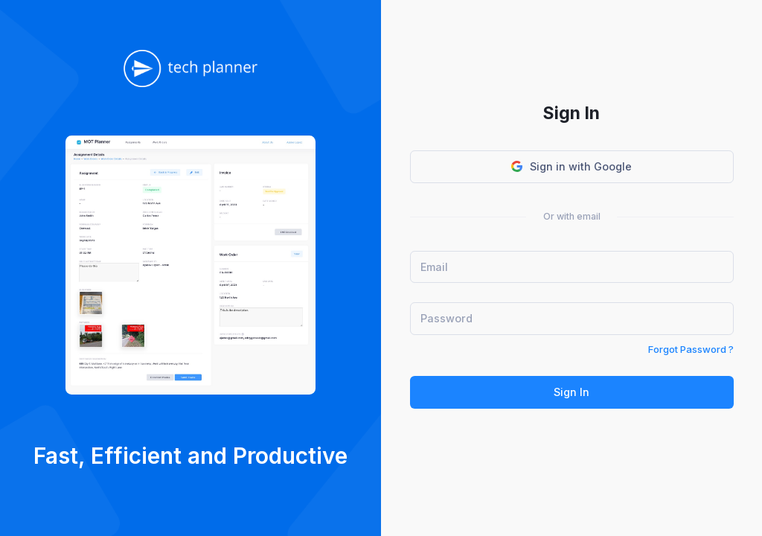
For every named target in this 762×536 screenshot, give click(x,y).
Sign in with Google (571, 166)
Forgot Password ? (691, 349)
